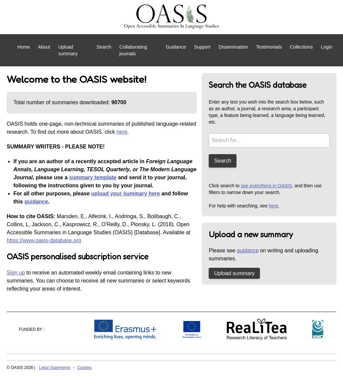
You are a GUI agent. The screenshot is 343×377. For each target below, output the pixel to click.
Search (103, 47)
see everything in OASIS (266, 185)
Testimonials (269, 47)
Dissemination (233, 47)
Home (23, 47)
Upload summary (68, 50)
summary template (92, 177)
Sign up (16, 272)
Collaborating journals (133, 50)
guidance (36, 201)
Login (326, 47)
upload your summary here (125, 193)
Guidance (176, 47)
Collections (301, 47)
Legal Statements (54, 367)
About (44, 47)
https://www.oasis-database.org (44, 240)
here (122, 132)
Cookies (84, 367)
